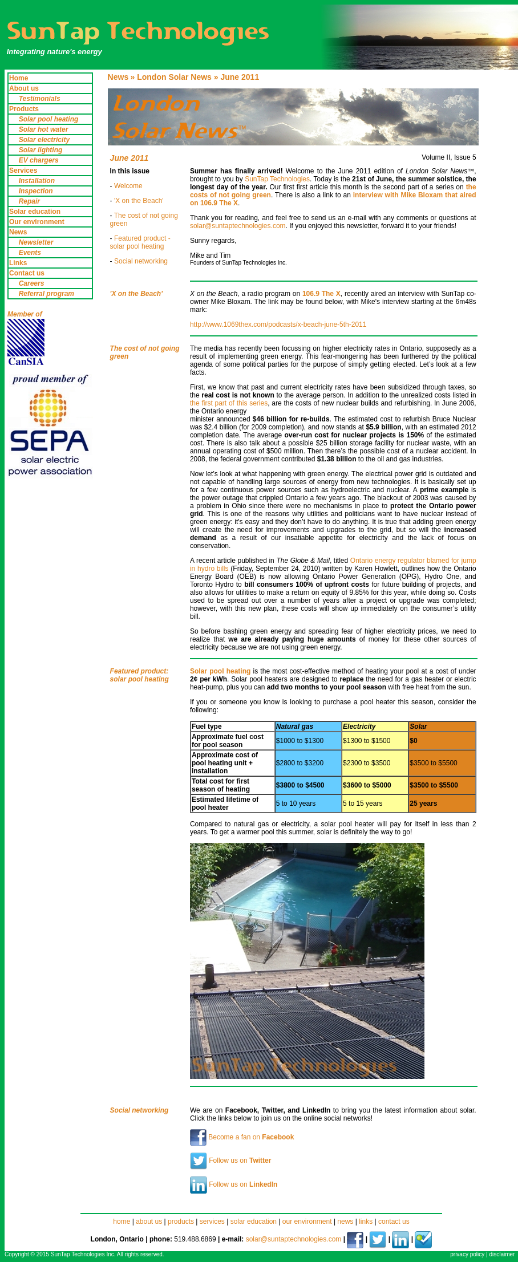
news (345, 1222)
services (212, 1222)
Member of (24, 314)
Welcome (128, 186)
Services (23, 171)
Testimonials (39, 99)
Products (24, 109)
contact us (394, 1222)
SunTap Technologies (277, 179)
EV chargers (39, 160)
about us (149, 1222)
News (18, 232)
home (121, 1222)
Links (18, 263)
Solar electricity (44, 140)
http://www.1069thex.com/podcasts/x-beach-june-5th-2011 (278, 324)
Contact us (26, 273)
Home (18, 78)
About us (24, 88)
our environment (308, 1222)
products (181, 1222)
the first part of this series (229, 403)
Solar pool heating (49, 119)
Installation (37, 181)
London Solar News (174, 77)
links (366, 1222)
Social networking (141, 261)
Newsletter (36, 242)
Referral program (46, 294)
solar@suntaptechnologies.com (238, 226)
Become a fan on (242, 1137)
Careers (31, 283)
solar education (253, 1222)
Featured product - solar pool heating (140, 242)
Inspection (36, 191)
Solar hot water (43, 129)
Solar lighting (41, 150)
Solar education (34, 212)
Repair (29, 201)
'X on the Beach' (139, 201)
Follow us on (231, 1160)
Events (30, 253)
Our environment (36, 222)
